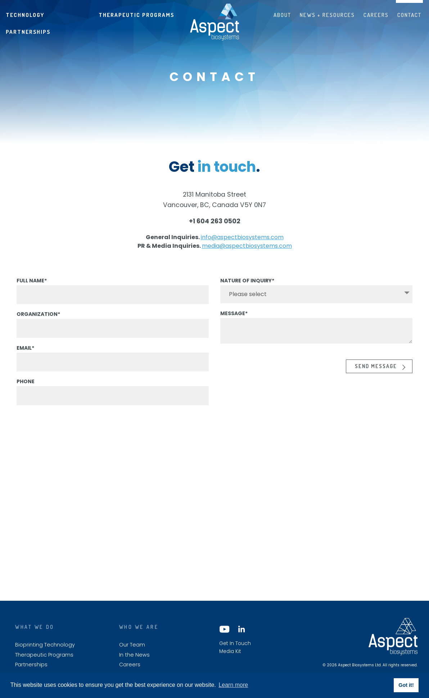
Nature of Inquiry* (247, 287)
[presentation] (275, 371)
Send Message (376, 373)
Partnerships (28, 31)
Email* (25, 354)
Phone (26, 388)
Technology (25, 14)
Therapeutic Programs (136, 14)
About (282, 14)
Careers (376, 14)
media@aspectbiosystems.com (247, 253)
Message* (234, 320)
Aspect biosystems (214, 22)
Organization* (38, 321)
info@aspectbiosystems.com (242, 244)
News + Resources (327, 14)
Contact (409, 14)
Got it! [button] (406, 685)
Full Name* (32, 287)
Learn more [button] (233, 685)
